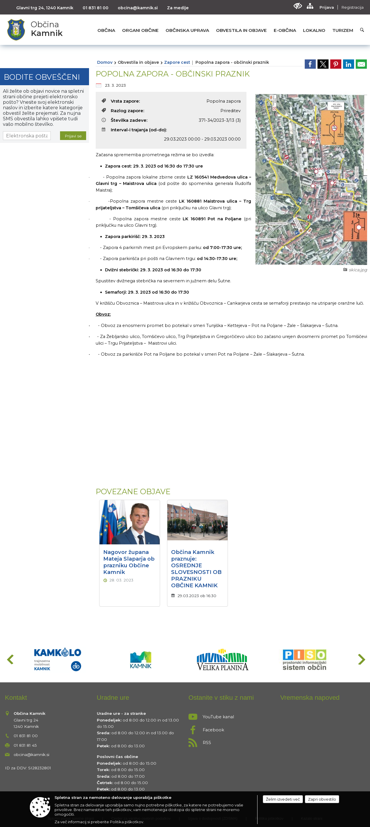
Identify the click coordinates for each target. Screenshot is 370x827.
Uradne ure (113, 697)
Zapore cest (177, 62)
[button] (9, 659)
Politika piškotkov (126, 821)
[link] (310, 64)
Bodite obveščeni (42, 76)
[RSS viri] (230, 741)
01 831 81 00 (95, 7)
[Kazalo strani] (309, 6)
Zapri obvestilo (322, 799)
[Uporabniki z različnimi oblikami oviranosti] (297, 6)
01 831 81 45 (25, 745)
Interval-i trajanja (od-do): (134, 129)
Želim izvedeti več (283, 799)
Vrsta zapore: (120, 101)
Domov (105, 62)
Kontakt (16, 697)
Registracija (352, 7)
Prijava (327, 7)
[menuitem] (106, 30)
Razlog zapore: (122, 110)
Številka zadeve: (124, 120)
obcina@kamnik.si (138, 7)
